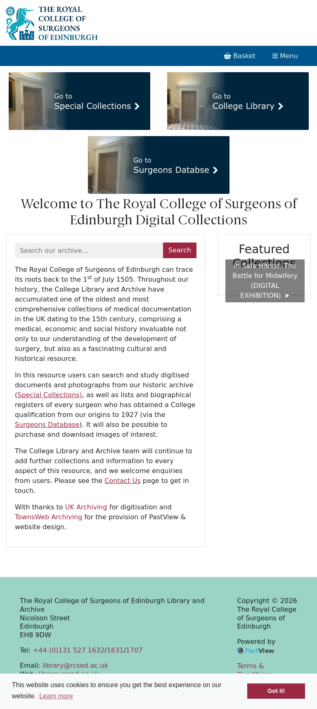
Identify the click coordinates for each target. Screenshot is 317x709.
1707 (134, 650)
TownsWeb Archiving (48, 517)
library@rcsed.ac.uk (75, 665)
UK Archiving (86, 507)
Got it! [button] (276, 691)
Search (179, 250)
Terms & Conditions (254, 670)
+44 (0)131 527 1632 (68, 650)
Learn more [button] (56, 696)
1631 (115, 650)
